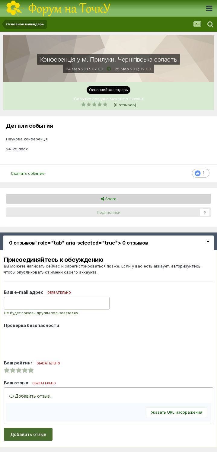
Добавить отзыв (28, 434)
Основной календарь (108, 90)
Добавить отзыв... (31, 396)
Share (108, 198)
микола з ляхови (126, 98)
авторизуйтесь (185, 266)
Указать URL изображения (176, 412)
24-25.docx (17, 148)
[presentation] (50, 342)
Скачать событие (28, 173)
